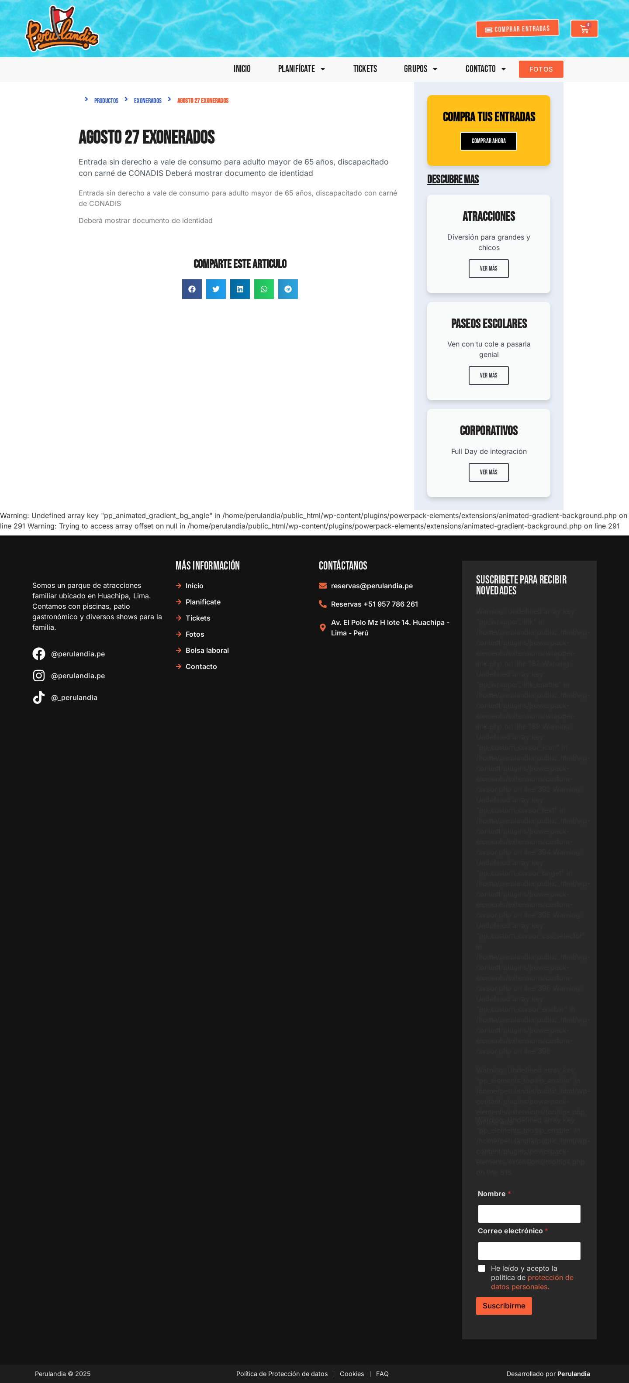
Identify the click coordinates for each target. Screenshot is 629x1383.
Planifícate (302, 69)
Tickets (365, 69)
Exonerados (148, 101)
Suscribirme (504, 1305)
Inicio (242, 69)
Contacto (486, 69)
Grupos (421, 69)
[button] (192, 289)
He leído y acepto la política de (532, 1277)
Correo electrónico (513, 1231)
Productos (106, 101)
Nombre (494, 1194)
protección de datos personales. (532, 1282)
